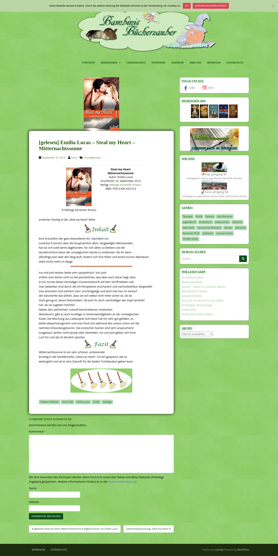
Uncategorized (92, 157)
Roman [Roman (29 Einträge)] (228, 227)
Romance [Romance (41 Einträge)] (241, 227)
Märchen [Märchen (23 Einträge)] (237, 222)
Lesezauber (189, 309)
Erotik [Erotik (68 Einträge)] (199, 216)
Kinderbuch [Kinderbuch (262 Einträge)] (205, 222)
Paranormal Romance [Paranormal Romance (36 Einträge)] (209, 227)
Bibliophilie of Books (194, 291)
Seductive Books (192, 296)
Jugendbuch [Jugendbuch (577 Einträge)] (189, 222)
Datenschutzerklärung (210, 5)
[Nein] (273, 6)
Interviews (158, 62)
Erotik (96, 402)
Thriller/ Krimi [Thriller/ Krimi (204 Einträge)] (190, 239)
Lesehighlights (136, 62)
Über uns (195, 62)
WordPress (243, 549)
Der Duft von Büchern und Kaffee (203, 300)
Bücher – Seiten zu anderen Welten (204, 287)
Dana (74, 157)
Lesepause (177, 62)
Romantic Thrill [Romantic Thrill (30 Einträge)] (191, 233)
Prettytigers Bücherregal (197, 305)
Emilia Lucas (83, 402)
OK (186, 5)
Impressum (214, 62)
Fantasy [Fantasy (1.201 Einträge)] (210, 216)
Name (32, 488)
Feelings (107, 402)
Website (34, 502)
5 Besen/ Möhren (49, 402)
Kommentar (37, 431)
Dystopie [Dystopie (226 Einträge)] (187, 216)
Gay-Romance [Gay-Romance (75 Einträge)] (224, 216)
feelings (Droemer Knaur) (125, 185)
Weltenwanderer (192, 282)
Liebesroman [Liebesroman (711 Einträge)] (222, 222)
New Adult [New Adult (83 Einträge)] (188, 227)
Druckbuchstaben (193, 277)
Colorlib (219, 549)
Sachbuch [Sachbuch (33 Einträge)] (208, 233)
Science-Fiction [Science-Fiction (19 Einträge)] (224, 233)
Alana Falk (67, 402)
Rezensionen (109, 62)
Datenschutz (234, 62)
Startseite (88, 62)
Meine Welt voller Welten (197, 314)
